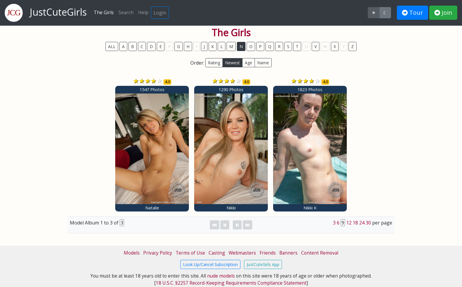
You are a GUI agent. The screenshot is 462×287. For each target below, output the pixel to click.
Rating (214, 62)
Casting (217, 253)
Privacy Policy (157, 253)
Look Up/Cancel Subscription (210, 264)
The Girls (104, 12)
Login (160, 12)
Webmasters (242, 253)
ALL (112, 46)
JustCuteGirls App (263, 264)
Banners (288, 253)
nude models (221, 276)
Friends (268, 253)
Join (443, 13)
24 (361, 222)
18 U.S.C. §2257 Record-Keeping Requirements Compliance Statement (231, 283)
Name (263, 62)
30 (368, 222)
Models (132, 253)
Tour (412, 13)
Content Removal (319, 253)
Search (125, 12)
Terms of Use (190, 253)
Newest (232, 62)
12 (349, 222)
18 (355, 222)
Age (248, 62)
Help (143, 12)
